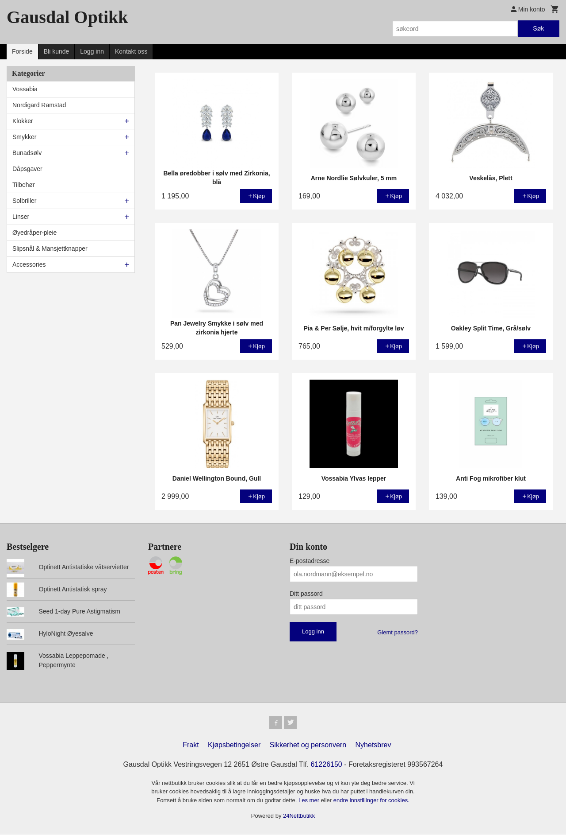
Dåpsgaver (27, 168)
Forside (22, 51)
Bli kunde (56, 51)
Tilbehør (23, 184)
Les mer (309, 801)
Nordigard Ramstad (39, 105)
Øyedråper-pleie (34, 232)
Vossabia (25, 89)
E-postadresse (309, 560)
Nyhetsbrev (373, 746)
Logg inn (92, 51)
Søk (538, 28)
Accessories (29, 264)
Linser (20, 216)
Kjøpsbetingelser (234, 746)
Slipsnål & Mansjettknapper (50, 248)
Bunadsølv (27, 152)
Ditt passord (306, 593)
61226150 (326, 765)
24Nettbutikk (299, 817)
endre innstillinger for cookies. (371, 801)
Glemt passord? (397, 632)
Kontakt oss (131, 51)
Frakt (191, 746)
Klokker (22, 120)
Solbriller (24, 200)
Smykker (24, 136)
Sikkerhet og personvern (308, 746)
